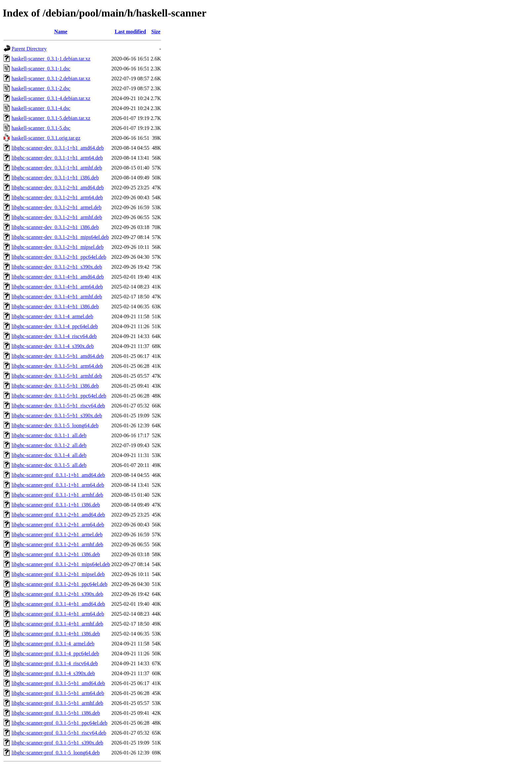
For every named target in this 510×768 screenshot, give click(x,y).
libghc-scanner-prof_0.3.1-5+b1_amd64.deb (58, 683)
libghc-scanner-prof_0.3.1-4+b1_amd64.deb (58, 604)
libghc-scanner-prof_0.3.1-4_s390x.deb (53, 673)
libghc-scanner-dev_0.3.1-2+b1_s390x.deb (57, 267)
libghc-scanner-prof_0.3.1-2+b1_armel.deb (57, 534)
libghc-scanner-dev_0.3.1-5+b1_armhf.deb (57, 376)
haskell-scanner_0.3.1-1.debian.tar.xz (51, 58)
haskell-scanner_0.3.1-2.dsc (41, 88)
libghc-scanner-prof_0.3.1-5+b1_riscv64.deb (59, 733)
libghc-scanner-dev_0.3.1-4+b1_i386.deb (55, 306)
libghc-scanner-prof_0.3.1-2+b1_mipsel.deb (58, 574)
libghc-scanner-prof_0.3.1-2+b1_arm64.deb (58, 524)
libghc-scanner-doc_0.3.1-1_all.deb (49, 435)
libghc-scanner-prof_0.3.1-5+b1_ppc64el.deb (59, 723)
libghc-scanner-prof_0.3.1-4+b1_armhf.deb (57, 624)
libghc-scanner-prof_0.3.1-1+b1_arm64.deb (58, 485)
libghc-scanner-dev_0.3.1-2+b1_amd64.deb (58, 187)
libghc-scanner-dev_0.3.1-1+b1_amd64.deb (58, 148)
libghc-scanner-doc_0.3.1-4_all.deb (49, 455)
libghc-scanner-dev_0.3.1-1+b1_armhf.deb (57, 168)
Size (156, 31)
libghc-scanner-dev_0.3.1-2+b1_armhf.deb (57, 217)
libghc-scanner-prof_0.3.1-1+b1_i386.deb (56, 505)
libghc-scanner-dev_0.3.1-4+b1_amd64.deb (58, 277)
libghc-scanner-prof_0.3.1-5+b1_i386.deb (56, 713)
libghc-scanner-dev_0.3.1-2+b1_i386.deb (55, 227)
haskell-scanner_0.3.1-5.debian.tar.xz (51, 118)
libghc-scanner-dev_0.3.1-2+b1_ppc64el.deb (59, 257)
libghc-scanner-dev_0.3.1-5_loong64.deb (55, 425)
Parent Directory (29, 49)
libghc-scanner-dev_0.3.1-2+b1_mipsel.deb (57, 247)
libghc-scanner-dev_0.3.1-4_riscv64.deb (54, 336)
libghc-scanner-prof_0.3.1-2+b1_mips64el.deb (61, 564)
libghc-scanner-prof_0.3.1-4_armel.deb (53, 643)
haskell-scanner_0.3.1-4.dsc (41, 108)
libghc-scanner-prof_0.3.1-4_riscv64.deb (55, 663)
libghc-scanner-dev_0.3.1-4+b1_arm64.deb (57, 286)
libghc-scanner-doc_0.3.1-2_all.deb (49, 445)
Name (60, 31)
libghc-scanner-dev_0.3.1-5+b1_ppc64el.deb (59, 396)
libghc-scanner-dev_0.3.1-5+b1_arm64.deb (57, 366)
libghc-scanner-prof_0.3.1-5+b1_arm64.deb (58, 693)
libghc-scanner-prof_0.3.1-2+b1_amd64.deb (58, 515)
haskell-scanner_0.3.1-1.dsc (41, 68)
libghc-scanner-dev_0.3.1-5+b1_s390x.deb (57, 415)
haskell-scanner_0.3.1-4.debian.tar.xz (51, 98)
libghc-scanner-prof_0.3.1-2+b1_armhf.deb (57, 544)
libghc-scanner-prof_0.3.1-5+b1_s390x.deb (57, 743)
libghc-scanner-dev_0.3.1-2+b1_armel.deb (56, 207)
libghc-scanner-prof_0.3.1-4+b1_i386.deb (56, 633)
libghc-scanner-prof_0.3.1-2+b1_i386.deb (56, 554)
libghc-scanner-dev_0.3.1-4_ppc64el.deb (55, 326)
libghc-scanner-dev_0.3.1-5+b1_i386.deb (55, 386)
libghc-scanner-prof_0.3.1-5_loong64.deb (56, 752)
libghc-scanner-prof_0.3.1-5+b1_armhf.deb (57, 703)
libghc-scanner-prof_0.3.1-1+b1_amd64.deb (58, 475)
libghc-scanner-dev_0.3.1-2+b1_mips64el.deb (60, 237)
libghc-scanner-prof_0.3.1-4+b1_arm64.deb (58, 614)
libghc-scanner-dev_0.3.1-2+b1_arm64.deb (57, 197)
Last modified (130, 31)
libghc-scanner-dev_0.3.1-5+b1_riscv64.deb (58, 405)
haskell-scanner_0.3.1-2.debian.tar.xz (51, 78)
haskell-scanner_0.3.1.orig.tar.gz (46, 138)
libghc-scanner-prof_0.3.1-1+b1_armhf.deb (57, 495)
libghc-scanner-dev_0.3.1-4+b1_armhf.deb (57, 296)
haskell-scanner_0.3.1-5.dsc (41, 128)
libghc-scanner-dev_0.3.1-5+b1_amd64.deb (58, 356)
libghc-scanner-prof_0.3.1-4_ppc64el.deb (55, 653)
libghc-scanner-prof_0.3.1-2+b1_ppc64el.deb (59, 584)
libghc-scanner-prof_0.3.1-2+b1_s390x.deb (57, 594)
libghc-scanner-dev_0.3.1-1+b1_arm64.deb (57, 158)
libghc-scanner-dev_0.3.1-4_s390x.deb (53, 346)
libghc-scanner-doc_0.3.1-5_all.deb (49, 465)
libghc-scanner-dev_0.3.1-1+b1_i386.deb (55, 177)
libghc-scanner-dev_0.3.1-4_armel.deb (52, 316)
